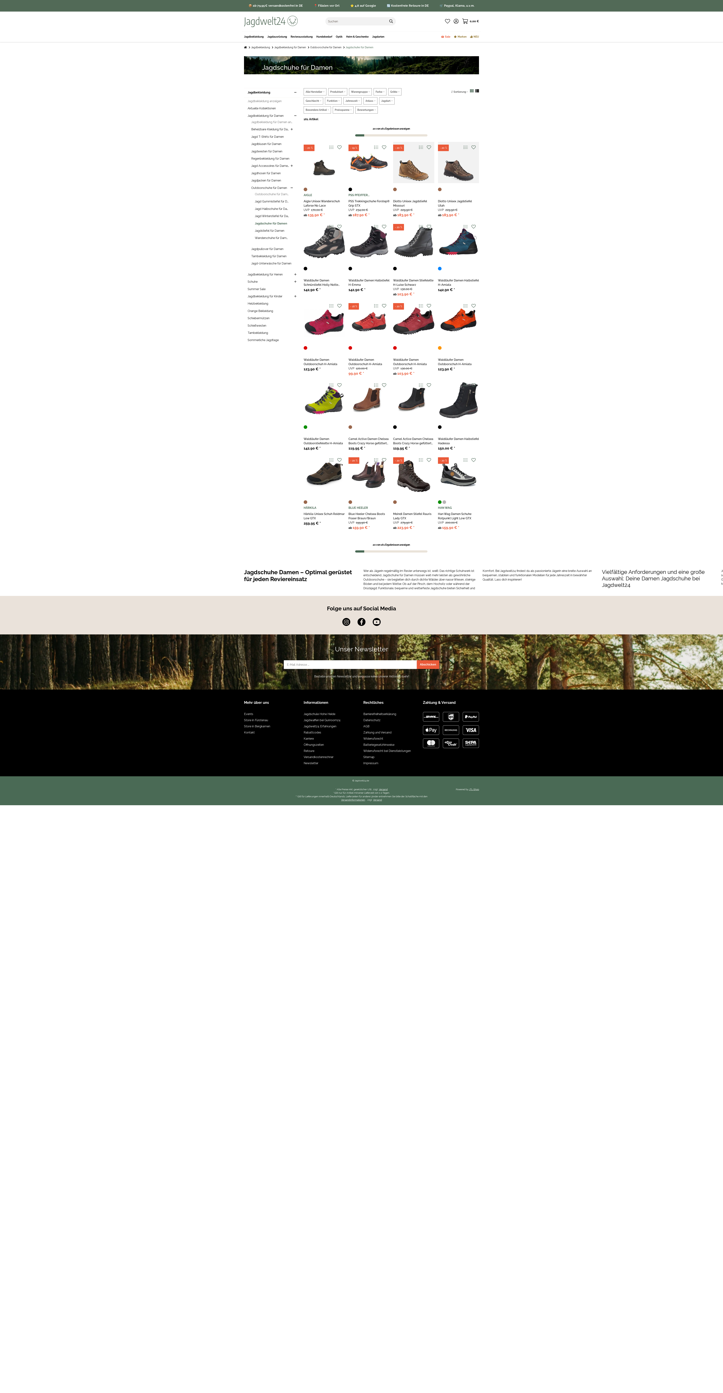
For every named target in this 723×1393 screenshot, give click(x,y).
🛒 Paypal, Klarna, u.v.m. (457, 5)
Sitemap (369, 757)
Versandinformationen (353, 800)
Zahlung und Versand (377, 732)
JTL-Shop (474, 789)
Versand (383, 789)
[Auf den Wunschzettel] (339, 147)
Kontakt (249, 732)
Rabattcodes (312, 732)
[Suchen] (356, 21)
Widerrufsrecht (373, 738)
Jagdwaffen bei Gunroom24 (322, 720)
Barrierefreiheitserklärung (379, 714)
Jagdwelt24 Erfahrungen (320, 726)
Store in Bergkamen (257, 726)
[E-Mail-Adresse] (350, 664)
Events (248, 714)
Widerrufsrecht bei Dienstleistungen (387, 751)
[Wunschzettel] (447, 21)
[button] (456, 21)
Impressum (370, 763)
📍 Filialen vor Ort (326, 5)
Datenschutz (371, 720)
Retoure (309, 751)
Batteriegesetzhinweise (378, 744)
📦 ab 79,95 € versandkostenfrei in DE (276, 5)
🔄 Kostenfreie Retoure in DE (408, 5)
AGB (366, 726)
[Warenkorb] (470, 21)
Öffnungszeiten (314, 744)
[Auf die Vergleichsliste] (331, 147)
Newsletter (311, 763)
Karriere (309, 738)
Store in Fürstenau (256, 720)
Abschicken (428, 664)
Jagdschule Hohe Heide (319, 714)
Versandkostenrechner (318, 757)
